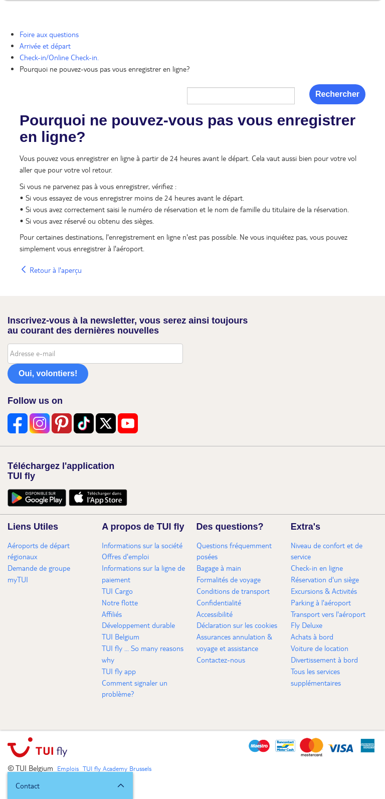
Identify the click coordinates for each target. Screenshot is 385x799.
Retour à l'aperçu (51, 269)
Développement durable (138, 624)
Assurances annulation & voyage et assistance (234, 642)
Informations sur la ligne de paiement (143, 573)
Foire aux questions (49, 34)
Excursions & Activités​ (324, 590)
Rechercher (337, 94)
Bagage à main (219, 567)
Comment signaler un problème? (134, 688)
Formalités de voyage (229, 579)
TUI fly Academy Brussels (117, 768)
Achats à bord (312, 636)
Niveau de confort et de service (326, 551)
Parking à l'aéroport (321, 602)
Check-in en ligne (317, 567)
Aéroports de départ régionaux (39, 551)
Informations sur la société (142, 545)
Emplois (68, 768)
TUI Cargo (117, 590)
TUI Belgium (120, 636)
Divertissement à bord (324, 659)
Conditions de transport (233, 590)
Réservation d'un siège (325, 579)
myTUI (18, 579)
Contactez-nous (221, 659)
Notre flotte (120, 602)
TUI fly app (119, 671)
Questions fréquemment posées (234, 551)
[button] (70, 785)
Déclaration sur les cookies (237, 624)
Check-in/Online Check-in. (59, 57)
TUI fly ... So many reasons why (142, 654)
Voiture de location (319, 648)
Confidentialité (219, 602)
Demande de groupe (39, 567)
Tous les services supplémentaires (316, 677)
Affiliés (112, 613)
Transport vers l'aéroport (328, 613)
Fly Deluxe (306, 624)
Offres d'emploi (125, 556)
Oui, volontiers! (48, 373)
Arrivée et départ (45, 45)
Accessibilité (215, 613)
